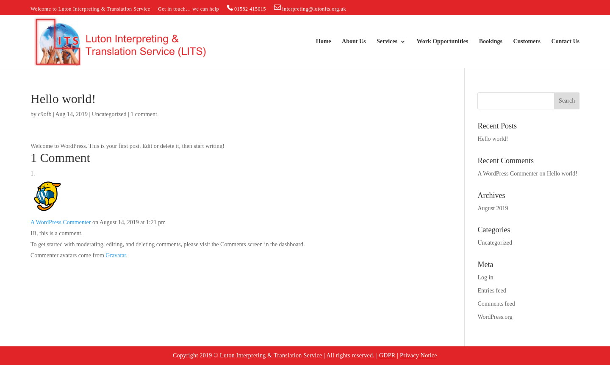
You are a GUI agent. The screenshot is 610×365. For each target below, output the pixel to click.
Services (387, 42)
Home (323, 42)
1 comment (143, 114)
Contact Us (566, 42)
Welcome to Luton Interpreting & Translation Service (90, 9)
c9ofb (45, 114)
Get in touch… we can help (188, 9)
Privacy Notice (418, 355)
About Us (354, 42)
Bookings (490, 42)
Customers (527, 42)
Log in (485, 277)
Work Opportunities (442, 42)
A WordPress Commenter (60, 222)
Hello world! (492, 139)
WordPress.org (494, 317)
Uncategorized (109, 114)
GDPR (387, 355)
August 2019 (492, 208)
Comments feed (496, 304)
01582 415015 (246, 8)
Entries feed (491, 290)
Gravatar (115, 255)
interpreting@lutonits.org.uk (310, 8)
